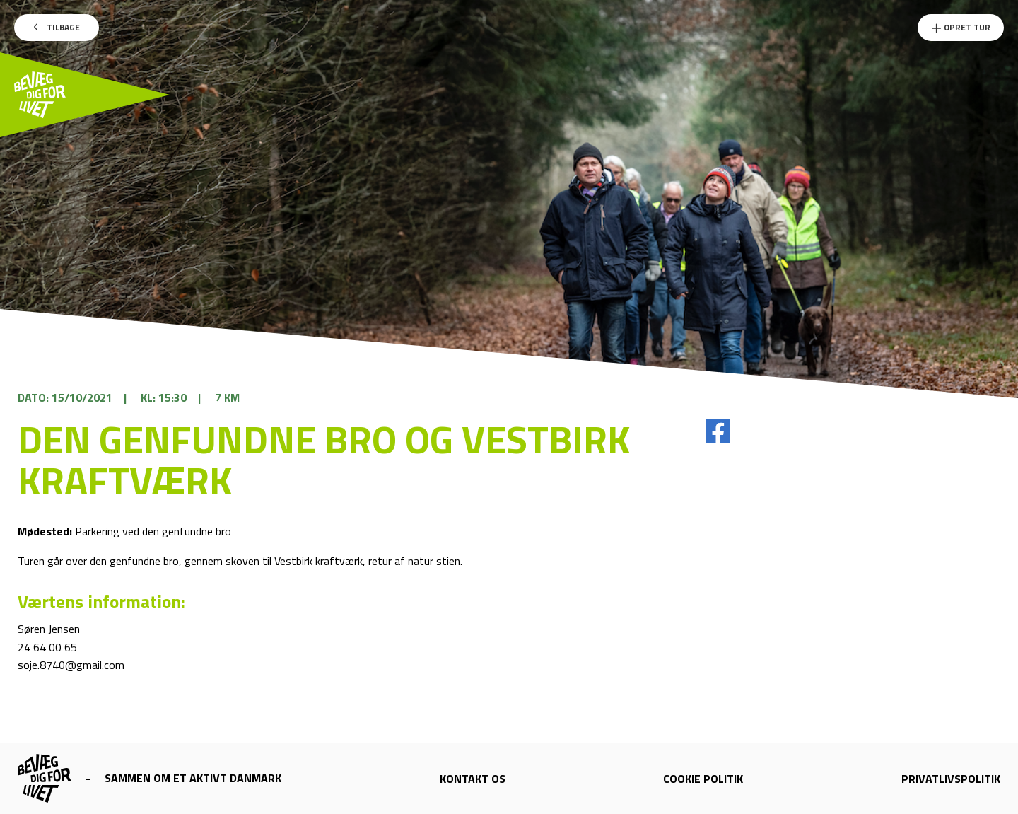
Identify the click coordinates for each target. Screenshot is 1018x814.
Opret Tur (960, 27)
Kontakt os (472, 778)
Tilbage (57, 27)
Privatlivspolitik (950, 778)
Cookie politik (703, 778)
